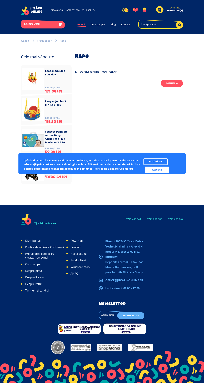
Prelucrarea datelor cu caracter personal (39, 255)
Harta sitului (79, 254)
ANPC (74, 273)
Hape (62, 40)
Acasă (81, 24)
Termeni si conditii (37, 290)
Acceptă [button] (157, 169)
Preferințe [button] (155, 161)
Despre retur (33, 284)
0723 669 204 (88, 10)
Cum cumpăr (98, 24)
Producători (78, 260)
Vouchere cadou (81, 267)
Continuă (172, 83)
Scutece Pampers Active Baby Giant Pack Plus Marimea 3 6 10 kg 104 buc (56, 139)
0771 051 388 (72, 10)
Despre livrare (34, 277)
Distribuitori (33, 241)
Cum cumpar (33, 264)
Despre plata (33, 271)
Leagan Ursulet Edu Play (55, 72)
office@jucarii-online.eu (124, 280)
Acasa (25, 40)
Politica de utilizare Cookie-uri (44, 247)
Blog (113, 24)
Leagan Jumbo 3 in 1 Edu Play (55, 102)
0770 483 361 (57, 10)
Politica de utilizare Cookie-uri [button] (113, 168)
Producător (44, 40)
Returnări (77, 241)
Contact (125, 24)
